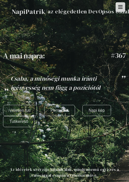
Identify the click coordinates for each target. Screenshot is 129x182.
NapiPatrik (28, 11)
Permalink (60, 110)
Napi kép (97, 110)
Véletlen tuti (20, 110)
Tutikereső (18, 121)
